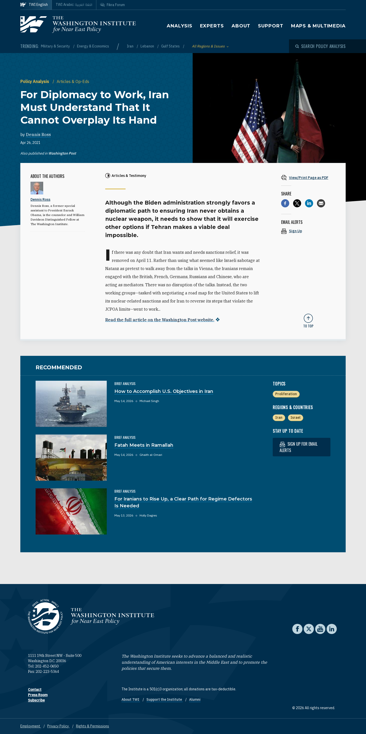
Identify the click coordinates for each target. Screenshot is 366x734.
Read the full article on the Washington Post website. (159, 319)
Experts (212, 26)
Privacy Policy (58, 726)
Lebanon (148, 46)
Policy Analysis (35, 81)
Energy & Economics (93, 46)
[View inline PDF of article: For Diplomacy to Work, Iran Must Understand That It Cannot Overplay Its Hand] (308, 177)
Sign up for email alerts (298, 447)
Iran (130, 46)
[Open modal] (320, 46)
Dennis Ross (38, 134)
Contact (34, 689)
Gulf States (170, 46)
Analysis (179, 26)
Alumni (195, 699)
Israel (295, 417)
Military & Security (56, 46)
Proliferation (286, 393)
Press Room (38, 694)
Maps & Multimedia (318, 26)
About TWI (130, 699)
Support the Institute (164, 699)
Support (270, 26)
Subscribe (36, 700)
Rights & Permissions (92, 726)
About (241, 26)
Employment (30, 726)
